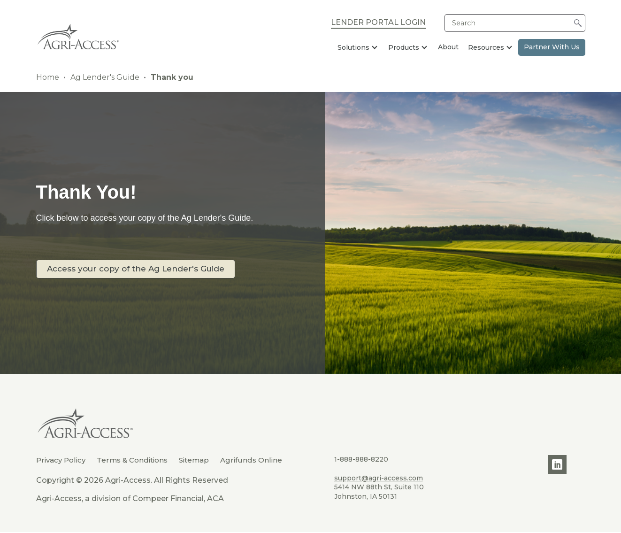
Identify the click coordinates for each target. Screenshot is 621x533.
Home (47, 77)
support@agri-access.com (378, 478)
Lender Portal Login (378, 23)
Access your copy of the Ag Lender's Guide (141, 268)
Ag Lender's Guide (104, 77)
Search (463, 23)
